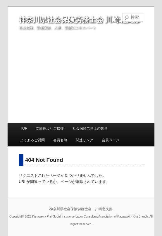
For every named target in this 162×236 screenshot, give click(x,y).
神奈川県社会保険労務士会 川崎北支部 (79, 19)
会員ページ (110, 140)
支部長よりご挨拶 (50, 128)
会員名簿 (60, 140)
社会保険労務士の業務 (90, 128)
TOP (23, 128)
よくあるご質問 (32, 140)
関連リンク (84, 140)
